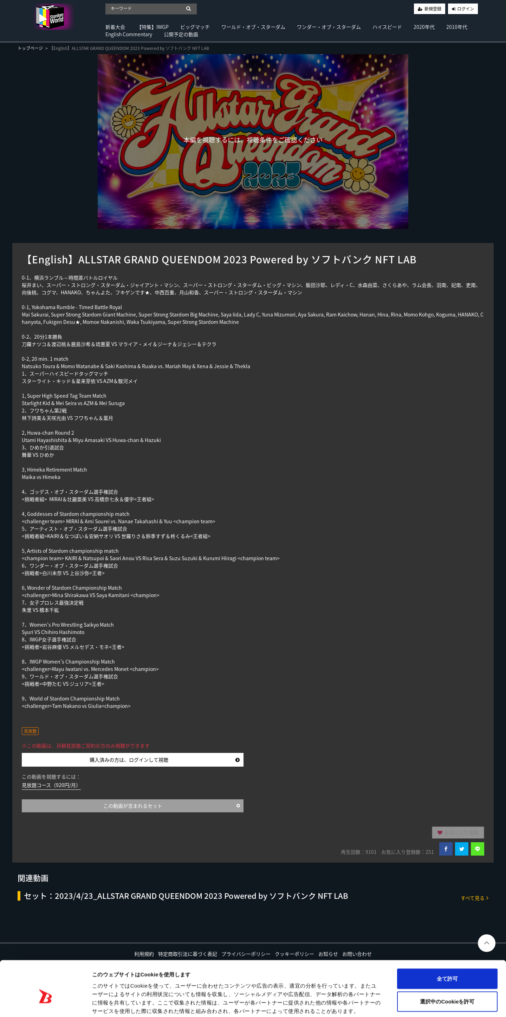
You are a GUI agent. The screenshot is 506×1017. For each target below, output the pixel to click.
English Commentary (128, 34)
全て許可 (447, 942)
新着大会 (115, 26)
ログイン (465, 9)
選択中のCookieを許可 (447, 965)
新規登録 (432, 9)
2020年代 (424, 26)
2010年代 (456, 26)
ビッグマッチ (195, 26)
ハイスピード (387, 26)
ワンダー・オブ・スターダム (329, 26)
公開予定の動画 (181, 34)
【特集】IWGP (153, 26)
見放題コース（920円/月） (51, 784)
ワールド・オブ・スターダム (253, 26)
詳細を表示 (339, 1003)
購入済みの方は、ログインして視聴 (165, 759)
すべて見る (474, 898)
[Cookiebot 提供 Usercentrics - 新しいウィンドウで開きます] (45, 1003)
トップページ (30, 48)
